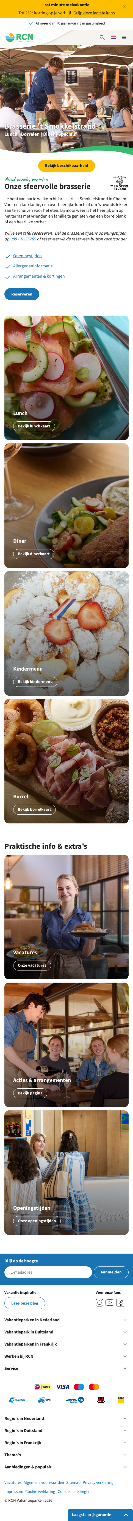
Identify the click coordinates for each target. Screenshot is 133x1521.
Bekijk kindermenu (35, 682)
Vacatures (12, 1482)
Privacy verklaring (98, 1482)
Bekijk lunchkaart (34, 426)
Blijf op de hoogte (21, 1261)
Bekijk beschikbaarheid (66, 166)
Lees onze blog (24, 1303)
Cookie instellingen (74, 1492)
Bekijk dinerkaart (34, 554)
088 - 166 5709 (23, 239)
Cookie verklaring (40, 1492)
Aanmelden (111, 1272)
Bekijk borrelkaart (34, 809)
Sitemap (73, 1482)
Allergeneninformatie (33, 266)
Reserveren (21, 294)
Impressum (13, 1492)
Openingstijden (27, 256)
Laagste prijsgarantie (101, 1515)
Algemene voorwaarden (44, 1482)
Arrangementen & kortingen (39, 276)
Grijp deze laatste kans (94, 13)
